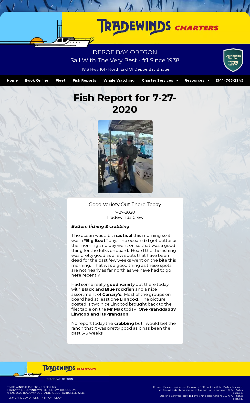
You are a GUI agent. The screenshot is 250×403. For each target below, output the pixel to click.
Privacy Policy (50, 383)
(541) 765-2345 (219, 80)
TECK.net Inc (210, 372)
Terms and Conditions (22, 383)
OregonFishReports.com (204, 375)
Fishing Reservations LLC (204, 378)
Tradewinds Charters (22, 372)
